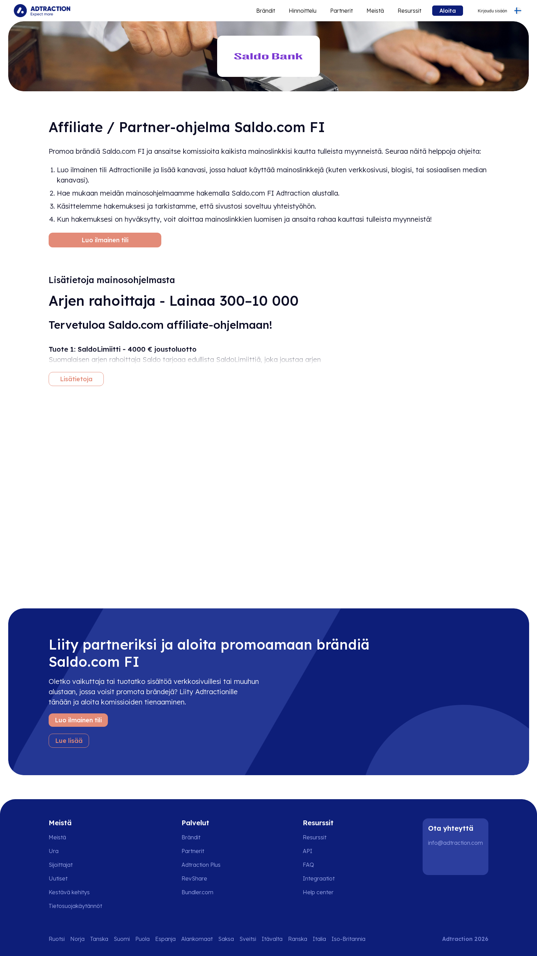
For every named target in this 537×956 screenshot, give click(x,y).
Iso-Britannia (348, 938)
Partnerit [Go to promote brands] (341, 10)
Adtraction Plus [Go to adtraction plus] (201, 864)
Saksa (226, 938)
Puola (142, 938)
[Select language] (517, 10)
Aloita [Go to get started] (447, 10)
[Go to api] (323, 851)
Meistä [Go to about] (375, 10)
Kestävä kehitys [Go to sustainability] (69, 892)
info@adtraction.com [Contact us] (455, 842)
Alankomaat (197, 938)
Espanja (165, 938)
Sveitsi (247, 938)
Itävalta (272, 938)
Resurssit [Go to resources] (409, 10)
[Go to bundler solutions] (202, 892)
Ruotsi (57, 938)
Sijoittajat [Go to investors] (61, 864)
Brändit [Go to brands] (191, 837)
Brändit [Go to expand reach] (265, 10)
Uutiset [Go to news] (58, 878)
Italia (319, 938)
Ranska (297, 938)
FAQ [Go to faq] (308, 864)
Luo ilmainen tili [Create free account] (105, 240)
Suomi (122, 938)
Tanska (99, 938)
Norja (77, 938)
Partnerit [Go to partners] (193, 851)
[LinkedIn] (436, 861)
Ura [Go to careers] (54, 851)
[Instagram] (458, 861)
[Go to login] (488, 10)
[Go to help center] (323, 892)
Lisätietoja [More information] (76, 379)
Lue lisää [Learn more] (69, 741)
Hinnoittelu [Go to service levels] (302, 10)
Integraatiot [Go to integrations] (319, 878)
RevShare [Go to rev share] (194, 878)
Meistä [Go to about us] (57, 837)
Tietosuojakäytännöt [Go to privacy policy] (75, 905)
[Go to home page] (42, 10)
